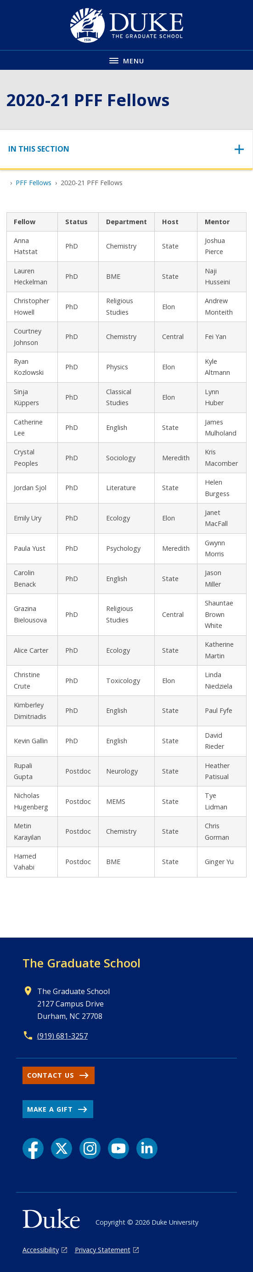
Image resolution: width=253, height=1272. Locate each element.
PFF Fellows (33, 182)
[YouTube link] (118, 1148)
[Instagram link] (90, 1148)
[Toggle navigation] (126, 149)
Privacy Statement (102, 1249)
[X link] (61, 1148)
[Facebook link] (33, 1148)
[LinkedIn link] (146, 1148)
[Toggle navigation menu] (126, 60)
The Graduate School (81, 963)
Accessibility (40, 1249)
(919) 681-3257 (62, 1036)
